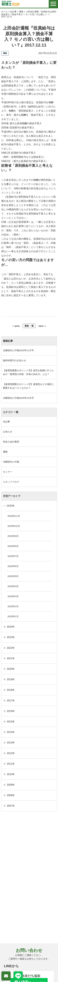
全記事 (6, 421)
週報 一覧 (29, 326)
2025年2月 (13, 606)
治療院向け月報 (11, 461)
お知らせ (7, 431)
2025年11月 (14, 516)
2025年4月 (13, 586)
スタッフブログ (11, 481)
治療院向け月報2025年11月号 (18, 350)
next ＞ (42, 326)
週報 (5, 451)
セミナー (7, 471)
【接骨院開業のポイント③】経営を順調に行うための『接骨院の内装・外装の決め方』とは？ (28, 372)
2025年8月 (13, 546)
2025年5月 (13, 576)
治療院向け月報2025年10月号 (18, 398)
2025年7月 (13, 556)
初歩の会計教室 (11, 441)
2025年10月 (14, 526)
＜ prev (16, 326)
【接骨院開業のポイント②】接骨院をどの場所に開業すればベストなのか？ (28, 386)
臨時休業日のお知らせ (14, 360)
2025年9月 (13, 536)
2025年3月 (13, 596)
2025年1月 (13, 616)
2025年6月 (13, 566)
